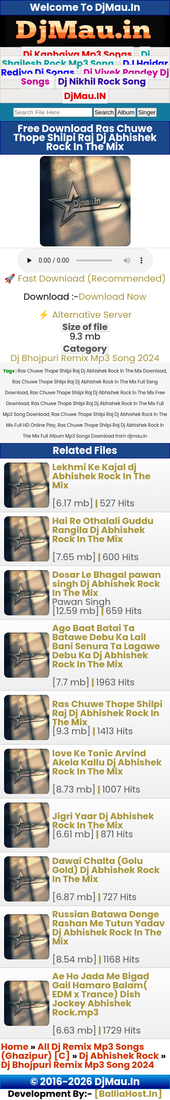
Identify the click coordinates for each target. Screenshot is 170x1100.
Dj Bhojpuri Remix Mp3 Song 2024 (85, 358)
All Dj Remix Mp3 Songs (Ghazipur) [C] (72, 1051)
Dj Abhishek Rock (119, 1055)
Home (15, 1046)
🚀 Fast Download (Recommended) (85, 278)
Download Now (113, 296)
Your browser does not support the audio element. (85, 260)
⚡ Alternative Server (84, 314)
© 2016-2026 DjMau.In (85, 1082)
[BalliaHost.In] (127, 1093)
